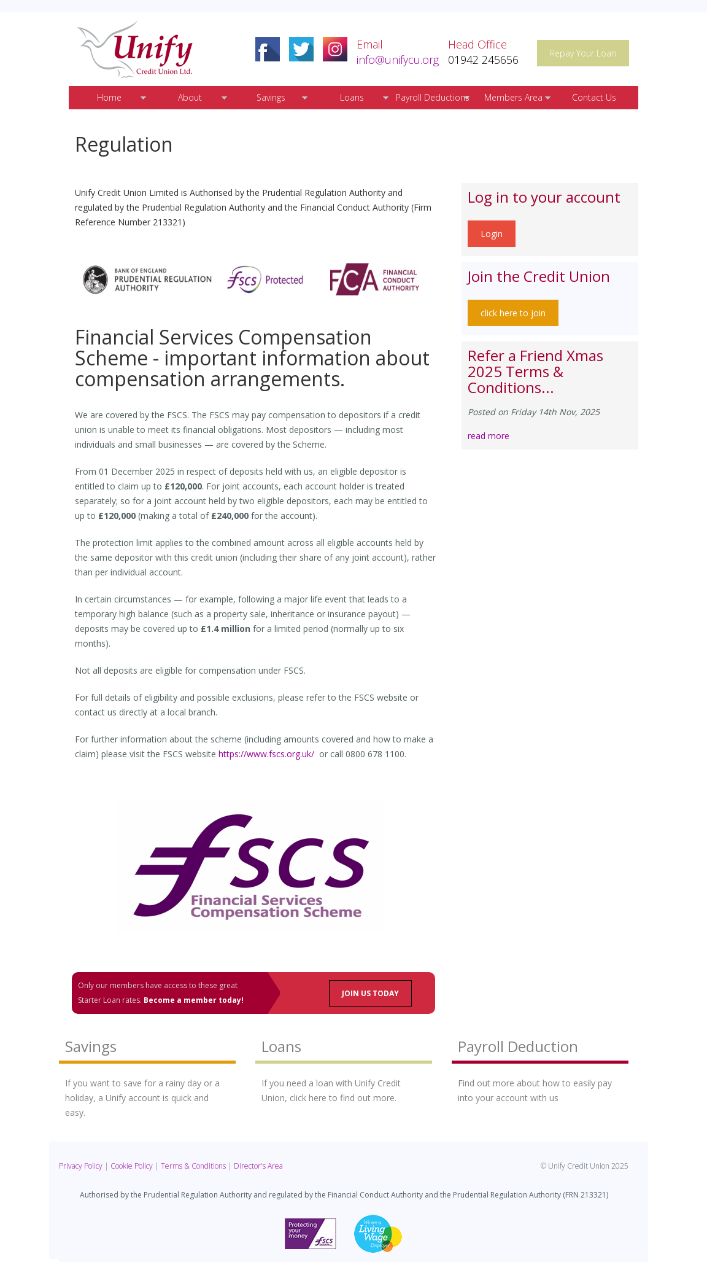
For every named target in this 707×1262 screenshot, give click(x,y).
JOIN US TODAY (370, 993)
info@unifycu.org (398, 59)
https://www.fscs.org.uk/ (266, 754)
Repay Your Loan (583, 53)
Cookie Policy (131, 1166)
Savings (271, 97)
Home (109, 97)
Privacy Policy (80, 1166)
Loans (352, 97)
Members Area (513, 97)
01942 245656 (483, 59)
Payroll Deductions (432, 97)
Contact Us (594, 97)
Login (492, 234)
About (190, 97)
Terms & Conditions (193, 1166)
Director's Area (258, 1166)
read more (488, 436)
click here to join (513, 313)
